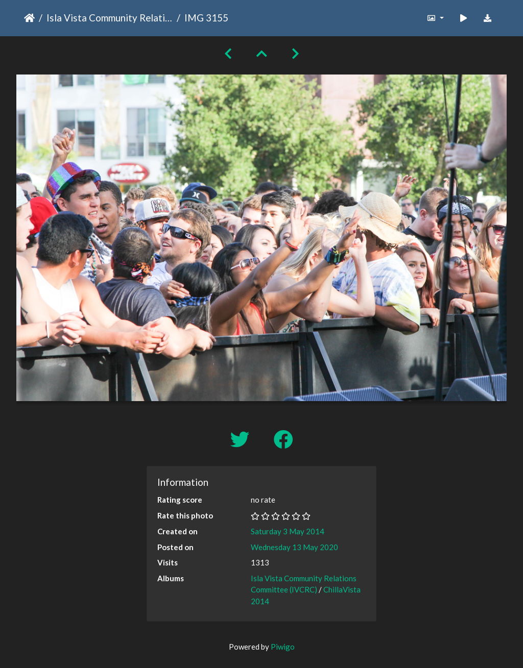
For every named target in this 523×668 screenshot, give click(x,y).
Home (29, 18)
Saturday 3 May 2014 (287, 531)
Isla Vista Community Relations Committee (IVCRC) (109, 17)
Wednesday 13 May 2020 (294, 547)
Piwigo (283, 646)
